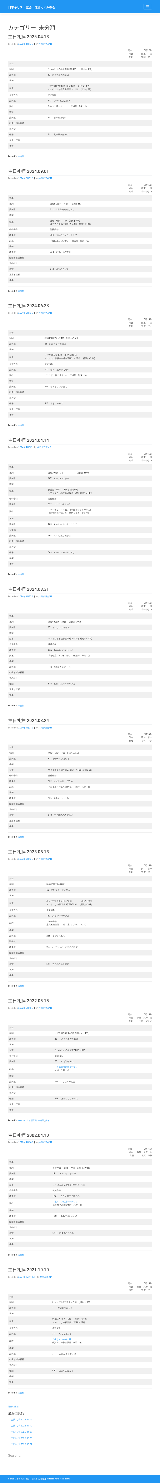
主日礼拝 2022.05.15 (28, 1000)
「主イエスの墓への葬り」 (65, 1201)
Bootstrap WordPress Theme (58, 1479)
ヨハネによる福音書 (27, 1120)
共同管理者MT (45, 44)
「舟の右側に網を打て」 (66, 1067)
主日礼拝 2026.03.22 (21, 1444)
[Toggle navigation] (147, 7)
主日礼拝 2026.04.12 (21, 1425)
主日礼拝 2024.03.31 (28, 589)
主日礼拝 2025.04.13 (28, 36)
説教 (47, 1120)
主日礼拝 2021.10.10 (28, 1269)
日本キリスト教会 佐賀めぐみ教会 (31, 7)
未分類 (21, 156)
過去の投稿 (13, 1406)
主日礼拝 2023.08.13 (28, 851)
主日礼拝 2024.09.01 (28, 171)
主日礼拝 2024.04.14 (28, 440)
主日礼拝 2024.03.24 (28, 720)
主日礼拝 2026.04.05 (21, 1432)
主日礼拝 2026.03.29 (21, 1438)
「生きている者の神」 (62, 1339)
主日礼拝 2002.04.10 (28, 1135)
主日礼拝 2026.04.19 (21, 1419)
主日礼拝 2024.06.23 (28, 305)
